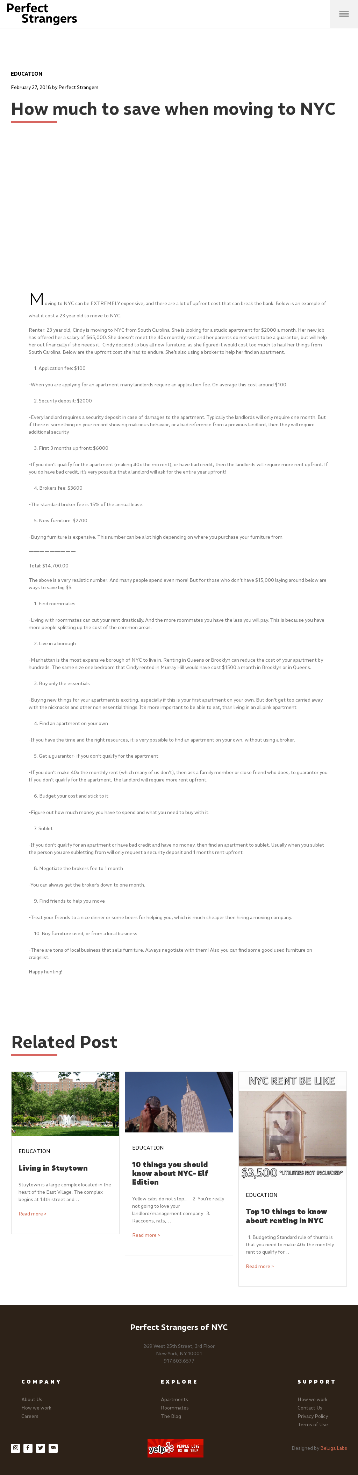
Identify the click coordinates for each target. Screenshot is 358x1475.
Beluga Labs (333, 1448)
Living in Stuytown (53, 1168)
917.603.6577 (179, 1361)
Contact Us (310, 1408)
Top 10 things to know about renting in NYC (286, 1216)
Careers (29, 1416)
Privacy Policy (313, 1416)
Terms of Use (313, 1425)
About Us (31, 1399)
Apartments (174, 1399)
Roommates (175, 1408)
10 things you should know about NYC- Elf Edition (170, 1173)
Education (26, 74)
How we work (36, 1408)
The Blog (171, 1416)
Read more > (32, 1214)
